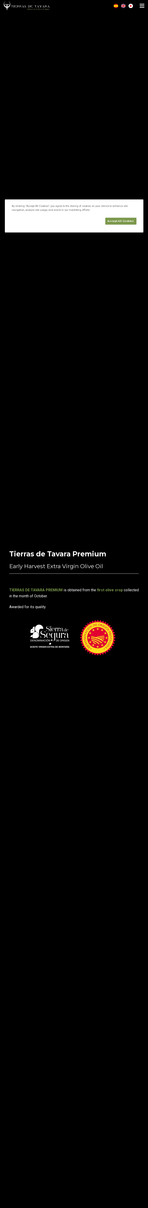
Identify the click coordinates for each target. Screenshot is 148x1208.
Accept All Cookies (121, 221)
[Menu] (142, 6)
